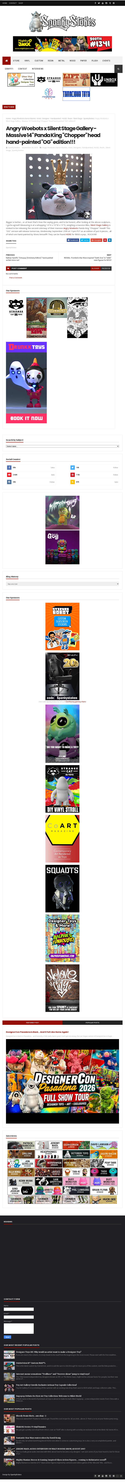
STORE (16, 61)
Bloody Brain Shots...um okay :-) (31, 1420)
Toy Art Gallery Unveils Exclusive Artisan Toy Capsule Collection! (46, 1390)
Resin (70, 119)
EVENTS (106, 61)
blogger (94, 273)
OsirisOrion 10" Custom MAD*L (31, 1368)
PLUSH (95, 61)
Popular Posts (92, 1027)
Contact (13, 3)
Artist (39, 119)
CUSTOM (39, 61)
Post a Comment (15, 282)
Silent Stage (77, 119)
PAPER (83, 61)
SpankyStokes (89, 119)
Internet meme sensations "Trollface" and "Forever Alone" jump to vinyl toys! (52, 1379)
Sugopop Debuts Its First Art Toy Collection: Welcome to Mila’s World (48, 1401)
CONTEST (22, 69)
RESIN (50, 61)
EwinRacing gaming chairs (76, 706)
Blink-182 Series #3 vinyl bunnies (31, 1431)
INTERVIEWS (38, 69)
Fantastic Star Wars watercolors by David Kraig (38, 1442)
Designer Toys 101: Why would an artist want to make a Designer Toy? (48, 1357)
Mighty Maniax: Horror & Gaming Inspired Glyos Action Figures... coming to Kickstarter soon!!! (61, 1464)
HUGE (64, 119)
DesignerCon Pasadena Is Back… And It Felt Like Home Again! (37, 1036)
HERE (94, 236)
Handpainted (56, 119)
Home (4, 3)
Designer (45, 119)
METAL (61, 61)
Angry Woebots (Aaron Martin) (24, 119)
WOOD (72, 61)
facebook (105, 273)
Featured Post (32, 1027)
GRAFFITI (9, 69)
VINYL (27, 61)
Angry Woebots (85, 229)
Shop (21, 3)
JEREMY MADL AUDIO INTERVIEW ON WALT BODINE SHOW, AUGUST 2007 (50, 1453)
